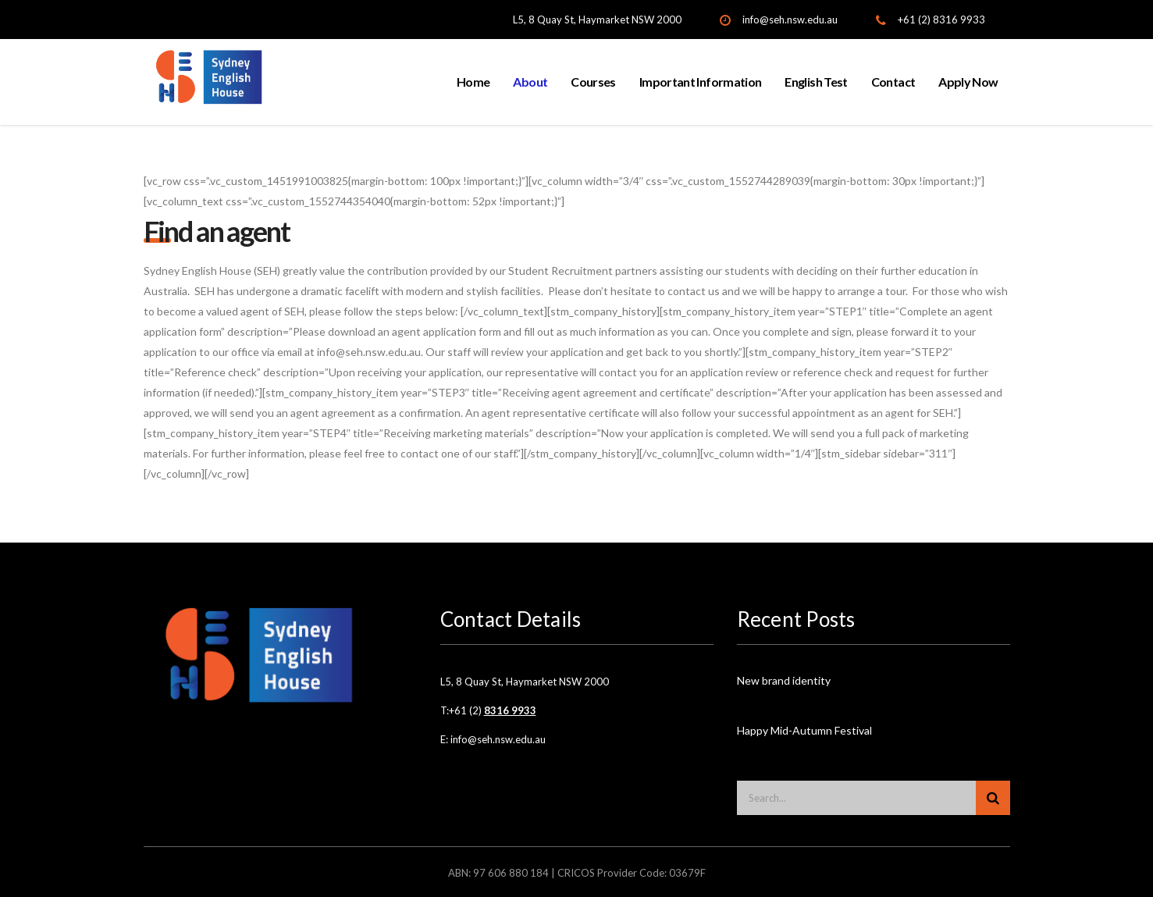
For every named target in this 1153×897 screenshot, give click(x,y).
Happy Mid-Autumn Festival (804, 730)
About (530, 81)
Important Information (700, 81)
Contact (893, 81)
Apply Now (968, 81)
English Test (816, 81)
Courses (593, 81)
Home (473, 81)
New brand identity (784, 680)
